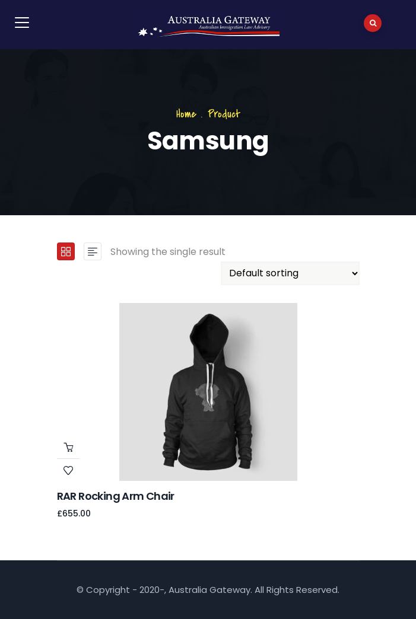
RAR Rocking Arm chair (115, 496)
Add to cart (68, 447)
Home (186, 114)
